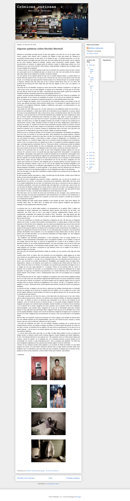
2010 (91, 164)
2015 (91, 158)
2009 (90, 167)
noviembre (92, 78)
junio (91, 86)
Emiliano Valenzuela (96, 48)
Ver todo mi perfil (92, 53)
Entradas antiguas (73, 478)
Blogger (78, 497)
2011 (91, 161)
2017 (91, 152)
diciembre (91, 70)
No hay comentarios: (52, 471)
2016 (91, 155)
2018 (91, 65)
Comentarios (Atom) (53, 483)
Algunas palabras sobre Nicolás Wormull (40, 48)
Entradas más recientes (26, 478)
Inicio (50, 478)
